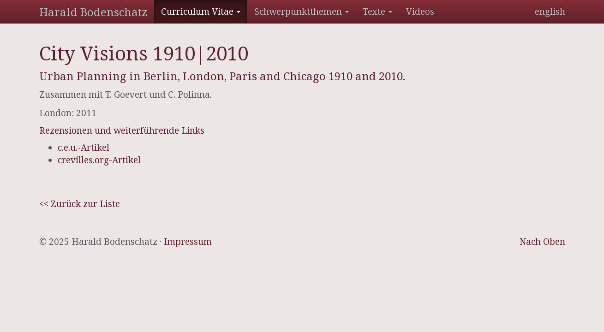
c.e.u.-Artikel (83, 148)
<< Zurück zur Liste (79, 204)
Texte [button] (377, 12)
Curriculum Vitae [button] (200, 12)
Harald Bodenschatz (93, 11)
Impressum (188, 242)
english (550, 12)
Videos (420, 12)
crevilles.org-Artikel (99, 160)
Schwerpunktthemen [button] (301, 12)
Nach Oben (542, 242)
